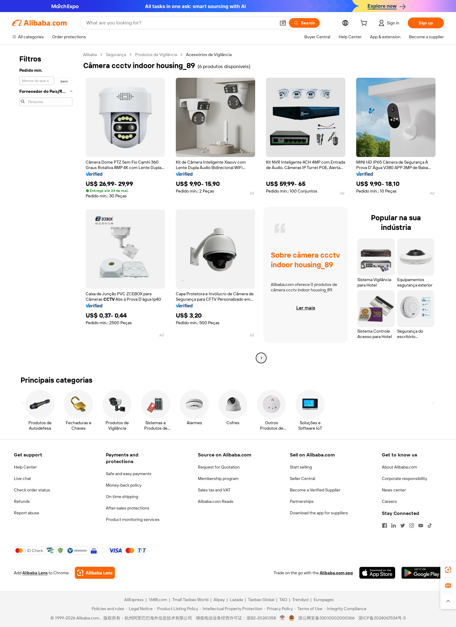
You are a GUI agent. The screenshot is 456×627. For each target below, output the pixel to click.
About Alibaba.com (399, 467)
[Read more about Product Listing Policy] (176, 608)
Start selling (301, 467)
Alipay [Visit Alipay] (219, 599)
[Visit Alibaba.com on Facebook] (384, 525)
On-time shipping (122, 496)
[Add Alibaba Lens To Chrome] (95, 573)
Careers (389, 501)
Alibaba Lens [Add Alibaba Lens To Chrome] (35, 572)
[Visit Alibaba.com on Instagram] (411, 525)
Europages (324, 599)
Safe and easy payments (128, 473)
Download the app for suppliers (319, 512)
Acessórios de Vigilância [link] (209, 54)
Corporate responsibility (404, 478)
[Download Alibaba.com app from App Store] (377, 573)
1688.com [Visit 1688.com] (158, 599)
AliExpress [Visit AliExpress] (134, 599)
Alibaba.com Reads (215, 501)
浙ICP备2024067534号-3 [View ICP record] (382, 618)
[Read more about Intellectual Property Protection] (231, 608)
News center (394, 489)
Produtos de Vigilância (156, 54)
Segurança (116, 54)
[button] (283, 23)
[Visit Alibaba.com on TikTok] (429, 525)
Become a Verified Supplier (315, 489)
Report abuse (26, 512)
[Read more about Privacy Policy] (278, 608)
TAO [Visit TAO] (283, 599)
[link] (448, 570)
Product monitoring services (133, 519)
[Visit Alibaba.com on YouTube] (420, 525)
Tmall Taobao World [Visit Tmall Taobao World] (190, 599)
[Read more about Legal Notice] (139, 608)
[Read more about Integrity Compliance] (345, 608)
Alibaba (90, 54)
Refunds (22, 501)
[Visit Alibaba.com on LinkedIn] (393, 525)
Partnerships (302, 501)
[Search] (304, 23)
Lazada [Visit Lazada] (236, 599)
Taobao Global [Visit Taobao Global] (261, 599)
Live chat (22, 478)
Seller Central (302, 478)
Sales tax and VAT (214, 489)
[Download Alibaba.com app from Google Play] (421, 573)
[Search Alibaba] (180, 23)
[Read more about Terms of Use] (308, 608)
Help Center (25, 467)
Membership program (218, 478)
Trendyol (300, 599)
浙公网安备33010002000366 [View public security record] (326, 618)
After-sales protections (127, 508)
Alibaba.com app (336, 572)
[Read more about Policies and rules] (107, 608)
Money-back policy (123, 485)
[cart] (364, 23)
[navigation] (46, 207)
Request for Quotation (219, 467)
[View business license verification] (282, 618)
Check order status (32, 489)
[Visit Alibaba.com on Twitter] (402, 525)
